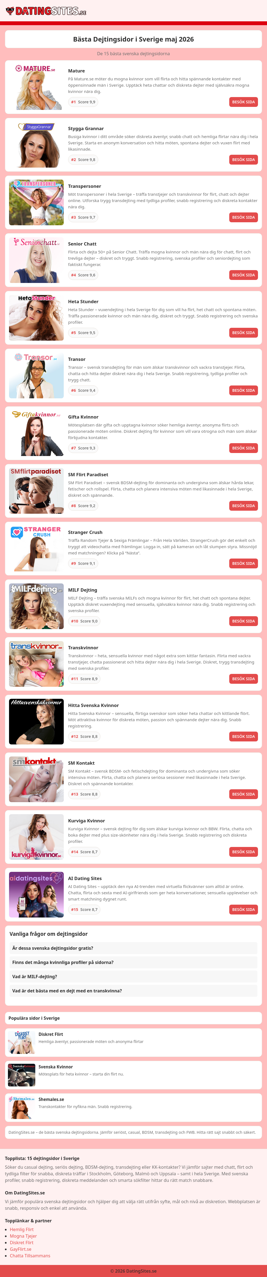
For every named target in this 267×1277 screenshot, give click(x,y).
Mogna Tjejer (23, 1236)
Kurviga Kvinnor (86, 820)
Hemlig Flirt (22, 1229)
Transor (76, 359)
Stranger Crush (85, 532)
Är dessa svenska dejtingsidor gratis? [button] (52, 948)
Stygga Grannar (86, 128)
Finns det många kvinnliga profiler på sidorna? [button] (63, 962)
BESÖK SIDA (243, 101)
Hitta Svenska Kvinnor (93, 705)
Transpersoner (84, 186)
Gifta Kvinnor (83, 417)
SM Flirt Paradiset (88, 474)
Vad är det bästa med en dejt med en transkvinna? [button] (67, 991)
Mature (76, 71)
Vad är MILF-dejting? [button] (34, 977)
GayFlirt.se (20, 1249)
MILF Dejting (82, 590)
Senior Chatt (82, 244)
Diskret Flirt (51, 1034)
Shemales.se (51, 1099)
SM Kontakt (81, 763)
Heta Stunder (83, 301)
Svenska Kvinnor (56, 1066)
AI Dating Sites (85, 878)
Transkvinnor (83, 647)
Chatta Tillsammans (30, 1256)
